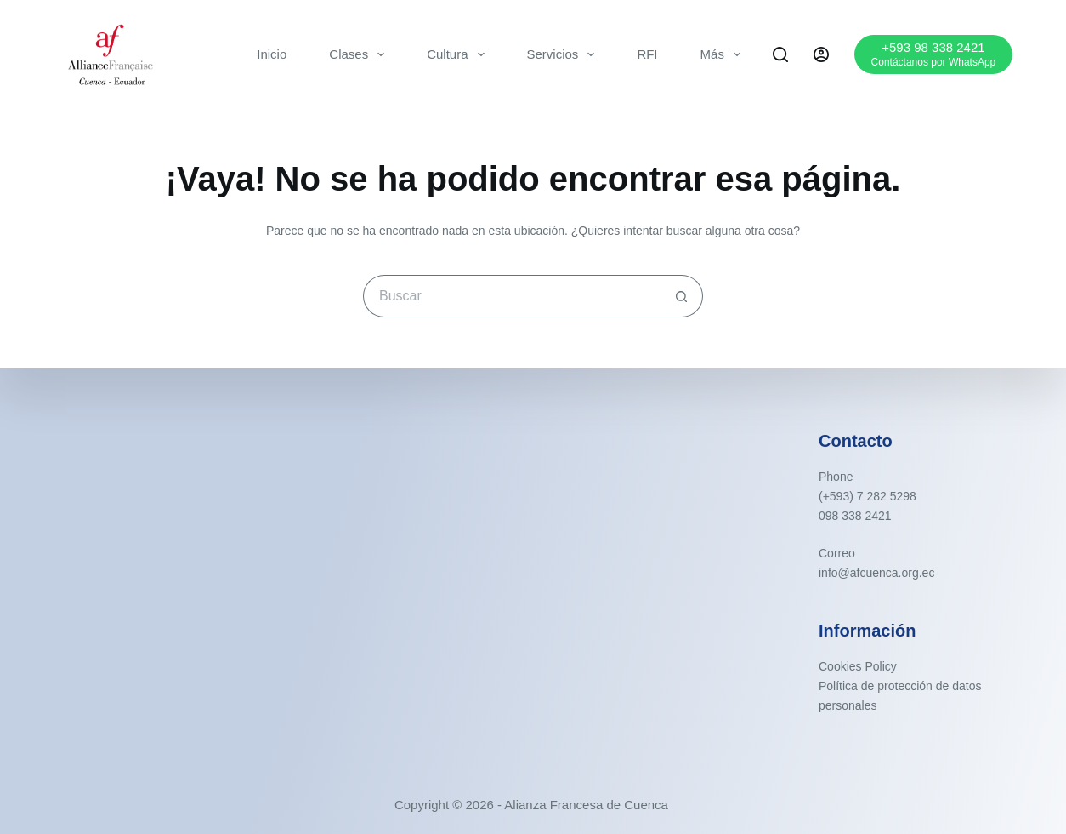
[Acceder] (821, 54)
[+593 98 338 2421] (933, 54)
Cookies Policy (858, 666)
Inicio (271, 54)
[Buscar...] (512, 296)
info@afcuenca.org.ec (876, 573)
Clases (360, 54)
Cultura (458, 54)
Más (723, 54)
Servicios (564, 54)
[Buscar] (780, 54)
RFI (647, 54)
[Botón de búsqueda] (682, 296)
